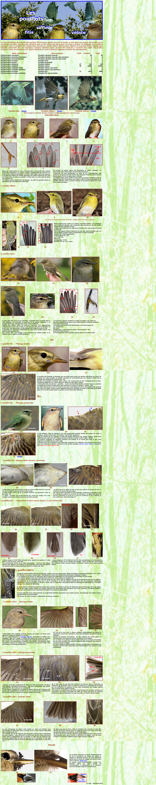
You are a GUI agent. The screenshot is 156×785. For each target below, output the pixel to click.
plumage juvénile (26, 637)
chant (23, 111)
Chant (59, 111)
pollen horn (83, 760)
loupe (19, 456)
